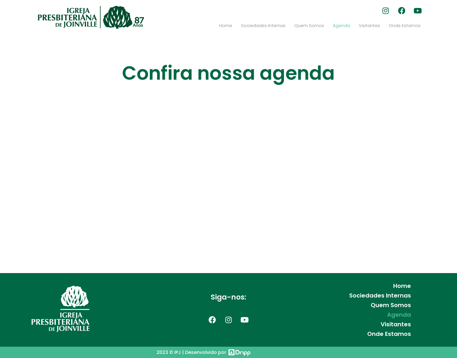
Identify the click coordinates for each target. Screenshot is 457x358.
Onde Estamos (405, 25)
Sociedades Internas (263, 25)
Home (225, 25)
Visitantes (369, 25)
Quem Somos (309, 25)
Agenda (341, 25)
